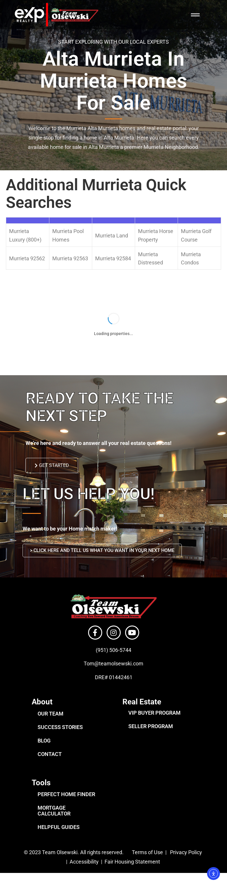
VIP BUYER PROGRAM (154, 721)
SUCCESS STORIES (60, 735)
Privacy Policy (186, 860)
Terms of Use (147, 860)
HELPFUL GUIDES (59, 835)
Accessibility (85, 870)
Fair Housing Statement (133, 870)
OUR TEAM (50, 722)
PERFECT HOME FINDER (66, 802)
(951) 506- (108, 658)
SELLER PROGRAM (150, 734)
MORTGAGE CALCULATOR (54, 819)
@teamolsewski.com (118, 672)
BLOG (44, 749)
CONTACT (50, 762)
